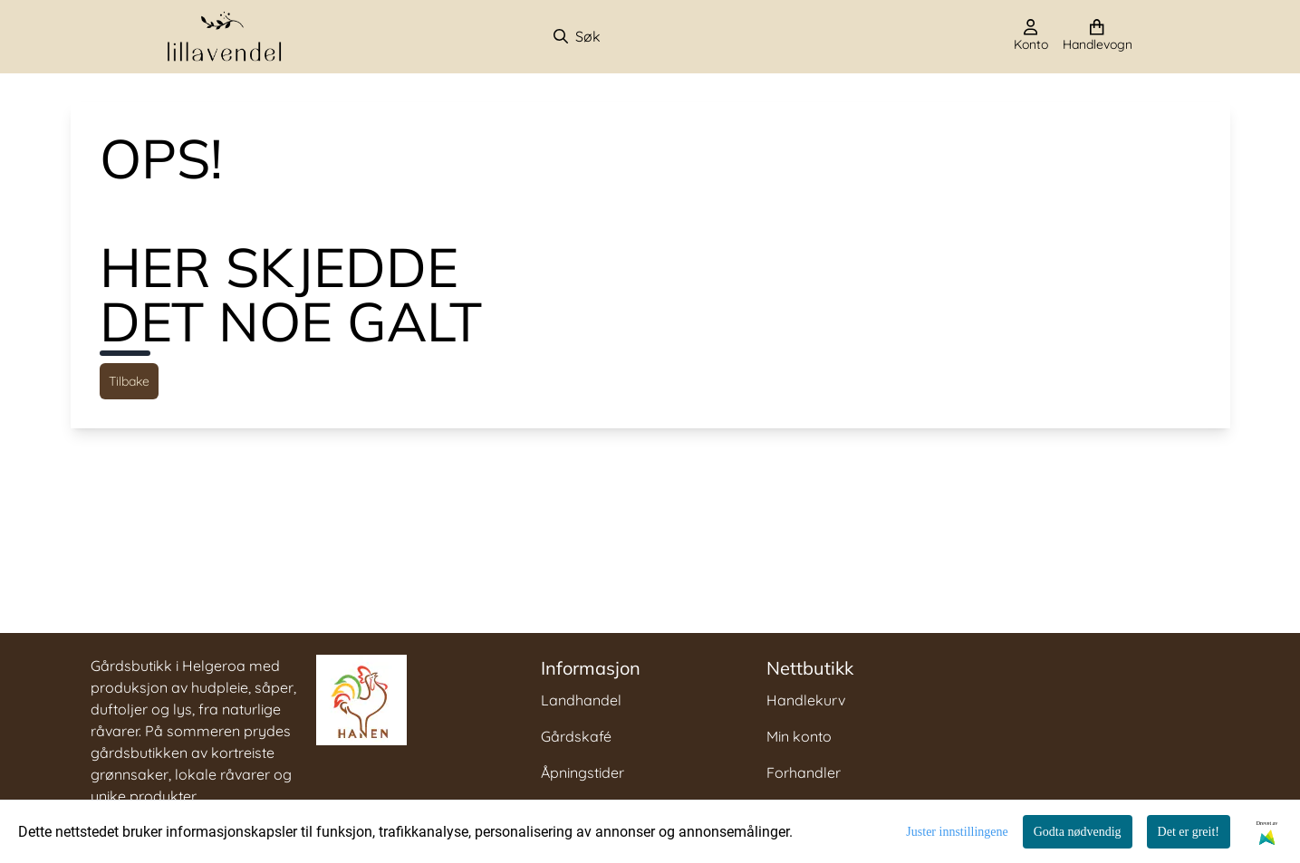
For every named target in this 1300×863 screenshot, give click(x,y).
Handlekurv (805, 700)
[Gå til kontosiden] (1030, 36)
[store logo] (224, 36)
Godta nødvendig (1078, 832)
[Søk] (647, 36)
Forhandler (803, 772)
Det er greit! (1188, 832)
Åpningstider (582, 772)
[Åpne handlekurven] (1097, 36)
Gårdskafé (576, 736)
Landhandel (581, 700)
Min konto (799, 736)
